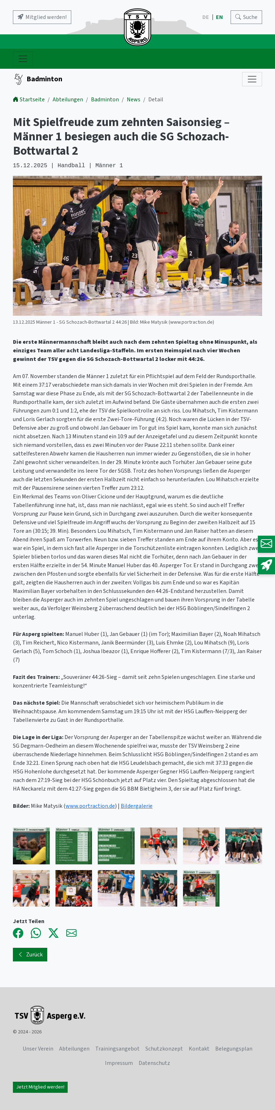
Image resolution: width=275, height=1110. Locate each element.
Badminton (37, 79)
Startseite (29, 99)
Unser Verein (38, 1049)
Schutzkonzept (164, 1049)
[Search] (246, 17)
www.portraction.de (90, 806)
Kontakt (199, 1049)
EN (220, 17)
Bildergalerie (137, 806)
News (133, 99)
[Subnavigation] (252, 79)
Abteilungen (68, 99)
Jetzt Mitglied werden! (40, 1087)
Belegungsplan (233, 1049)
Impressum (119, 1063)
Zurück (30, 955)
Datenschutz (154, 1063)
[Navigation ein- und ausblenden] (23, 59)
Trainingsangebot (117, 1049)
